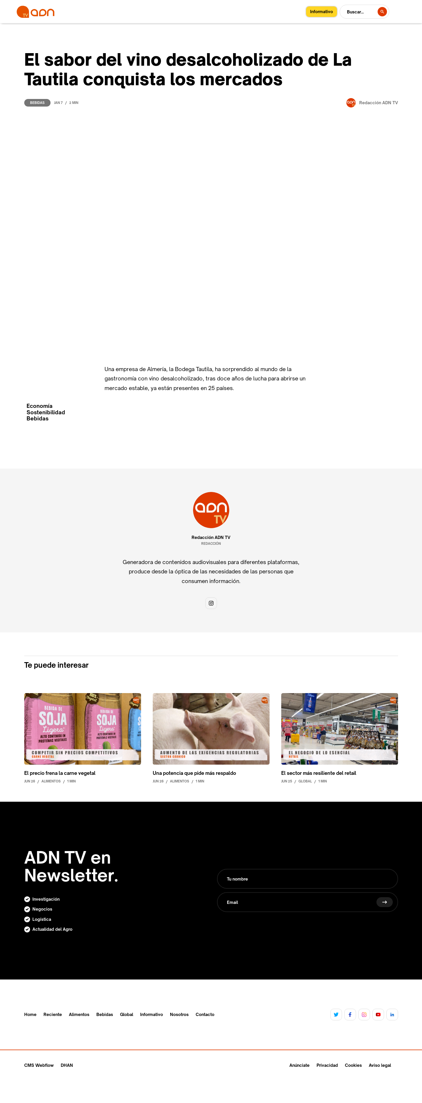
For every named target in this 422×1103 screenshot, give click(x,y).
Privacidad (327, 1065)
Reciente (53, 1014)
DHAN (67, 1065)
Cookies (353, 1065)
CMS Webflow (39, 1065)
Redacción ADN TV (211, 537)
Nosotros (179, 1014)
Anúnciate (299, 1065)
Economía (40, 406)
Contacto (205, 1014)
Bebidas (37, 103)
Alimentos (79, 1014)
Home (30, 1014)
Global (126, 1014)
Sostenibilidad (46, 412)
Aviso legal (380, 1065)
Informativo (151, 1014)
